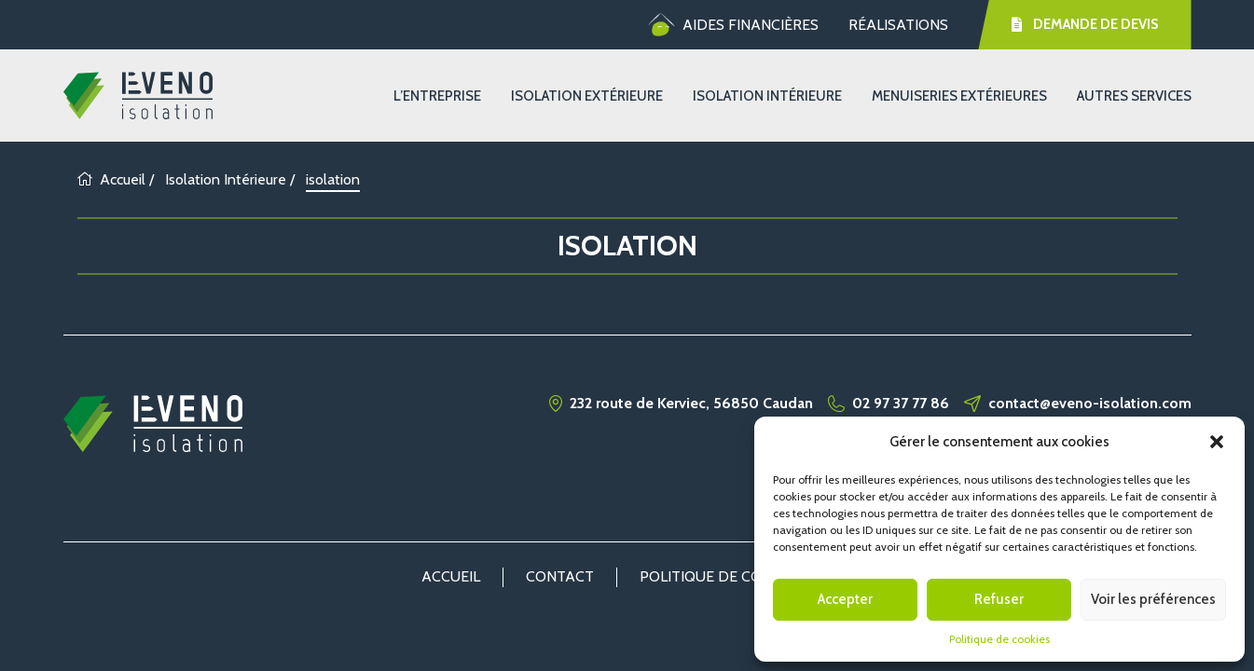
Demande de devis (1085, 24)
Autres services (1134, 96)
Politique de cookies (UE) (737, 576)
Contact (560, 576)
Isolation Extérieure (587, 96)
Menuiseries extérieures (959, 96)
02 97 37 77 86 (900, 403)
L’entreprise (437, 96)
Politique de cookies (999, 639)
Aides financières (733, 25)
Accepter (845, 599)
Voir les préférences (1153, 599)
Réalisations (898, 25)
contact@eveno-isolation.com (1090, 403)
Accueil (111, 179)
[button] (1216, 441)
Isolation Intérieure (767, 96)
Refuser (999, 599)
